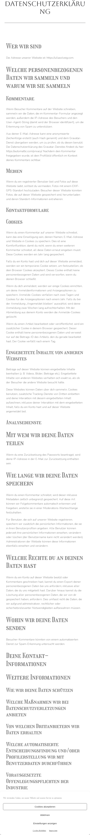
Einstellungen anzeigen (45, 823)
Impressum (53, 831)
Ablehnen (45, 815)
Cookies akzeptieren (45, 806)
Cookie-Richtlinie (39, 831)
